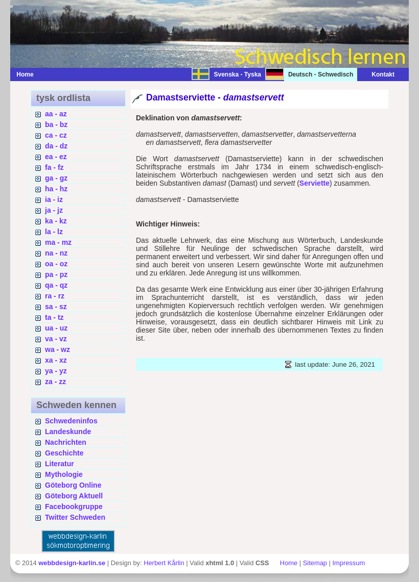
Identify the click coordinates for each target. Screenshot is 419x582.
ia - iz (54, 199)
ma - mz (58, 242)
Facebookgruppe (74, 506)
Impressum (348, 563)
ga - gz (56, 178)
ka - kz (56, 221)
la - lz (54, 231)
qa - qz (56, 285)
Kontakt (377, 74)
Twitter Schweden (75, 517)
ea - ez (56, 157)
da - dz (56, 146)
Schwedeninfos (71, 421)
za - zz (55, 381)
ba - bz (56, 124)
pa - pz (56, 274)
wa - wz (57, 349)
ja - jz (54, 210)
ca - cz (56, 135)
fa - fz (54, 167)
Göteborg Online (73, 485)
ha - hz (56, 189)
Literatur (59, 464)
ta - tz (54, 317)
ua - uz (56, 328)
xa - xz (56, 360)
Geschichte (64, 453)
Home (24, 74)
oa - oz (56, 264)
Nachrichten (65, 442)
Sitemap (315, 563)
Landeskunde (68, 431)
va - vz (56, 339)
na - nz (56, 253)
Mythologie (64, 474)
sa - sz (56, 306)
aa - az (56, 114)
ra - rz (54, 296)
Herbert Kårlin (164, 563)
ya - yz (56, 371)
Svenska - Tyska (237, 74)
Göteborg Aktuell (74, 496)
